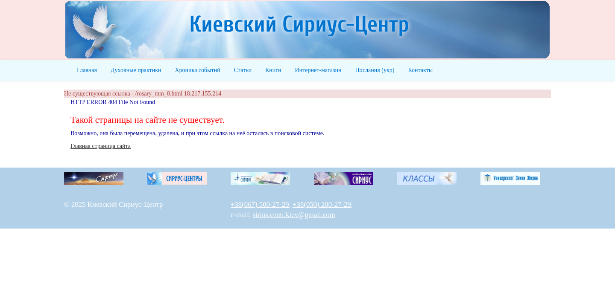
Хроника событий (197, 70)
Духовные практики (136, 70)
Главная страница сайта (100, 146)
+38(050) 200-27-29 (322, 204)
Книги (273, 70)
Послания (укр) (374, 70)
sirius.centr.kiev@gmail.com (294, 215)
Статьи (243, 70)
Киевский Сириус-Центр (299, 25)
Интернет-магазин (318, 70)
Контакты (420, 70)
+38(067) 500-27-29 (260, 204)
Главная (87, 70)
